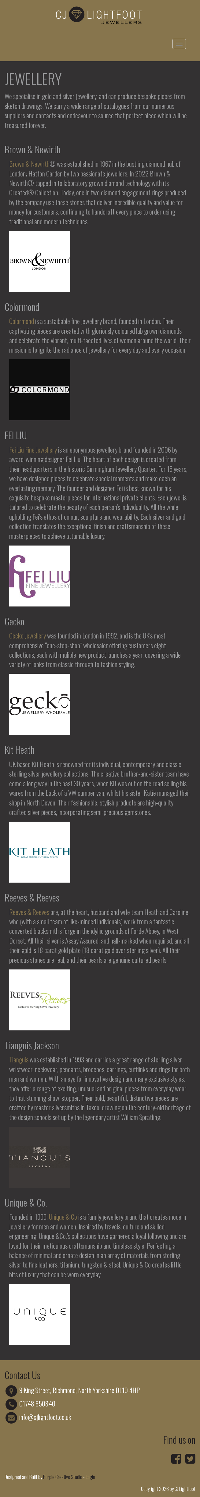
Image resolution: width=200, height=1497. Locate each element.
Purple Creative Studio (62, 1477)
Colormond (21, 321)
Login (90, 1477)
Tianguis (18, 1059)
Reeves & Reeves (29, 912)
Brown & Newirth (29, 164)
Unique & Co (63, 1216)
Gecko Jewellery (27, 635)
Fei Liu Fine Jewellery (33, 449)
